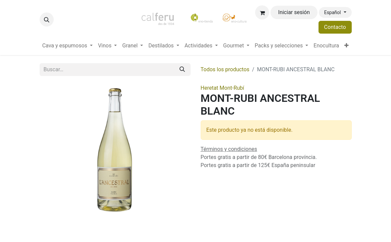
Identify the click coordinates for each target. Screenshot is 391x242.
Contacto (335, 27)
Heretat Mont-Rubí (222, 88)
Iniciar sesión (294, 12)
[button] (47, 19)
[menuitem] (67, 45)
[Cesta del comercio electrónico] (262, 12)
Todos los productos (225, 69)
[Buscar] (182, 69)
